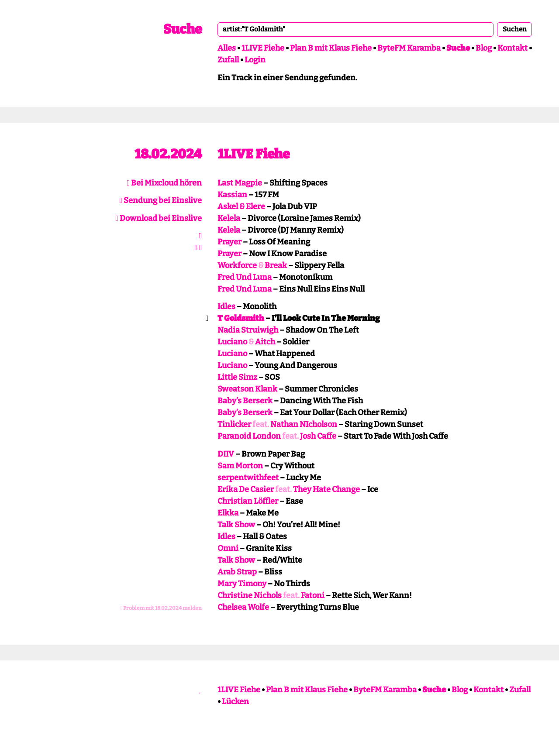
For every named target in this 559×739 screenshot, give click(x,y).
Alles (226, 48)
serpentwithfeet (248, 477)
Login (255, 60)
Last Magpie (239, 183)
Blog (484, 48)
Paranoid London (249, 436)
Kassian (232, 194)
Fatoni (312, 595)
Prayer (229, 242)
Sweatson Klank (247, 389)
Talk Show (236, 524)
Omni (227, 548)
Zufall (228, 60)
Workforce (237, 265)
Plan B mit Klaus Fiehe (331, 48)
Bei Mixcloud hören (164, 183)
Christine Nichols (249, 595)
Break (276, 265)
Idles (226, 306)
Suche (182, 29)
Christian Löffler (247, 501)
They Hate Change (326, 489)
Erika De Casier (245, 489)
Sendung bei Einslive (160, 200)
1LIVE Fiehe (263, 48)
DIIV (225, 454)
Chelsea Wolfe (243, 607)
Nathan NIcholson (303, 424)
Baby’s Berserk (245, 401)
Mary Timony (241, 583)
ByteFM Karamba (409, 48)
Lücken (235, 701)
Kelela (228, 218)
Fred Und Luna (244, 277)
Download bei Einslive (158, 218)
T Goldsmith (240, 318)
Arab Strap (237, 572)
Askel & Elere (241, 206)
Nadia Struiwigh (247, 330)
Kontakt (512, 48)
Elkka (227, 513)
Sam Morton (240, 466)
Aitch (265, 342)
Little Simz (237, 377)
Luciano (232, 342)
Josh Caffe (318, 436)
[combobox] (355, 29)
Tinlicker (234, 424)
